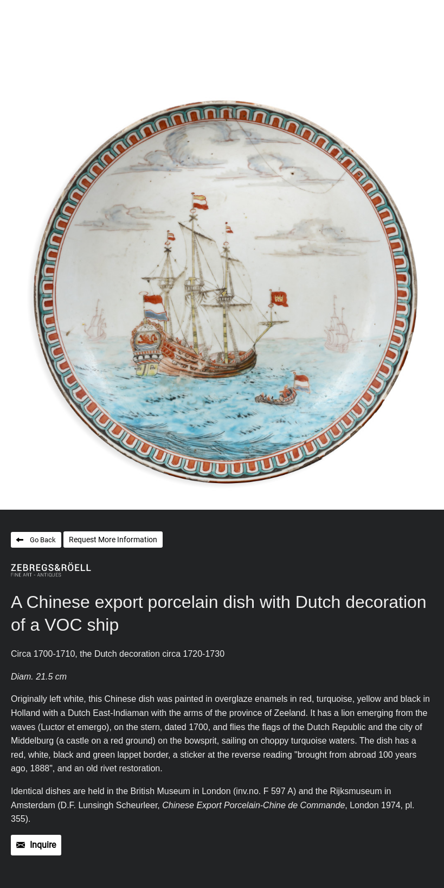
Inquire (43, 845)
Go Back (43, 540)
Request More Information (113, 539)
